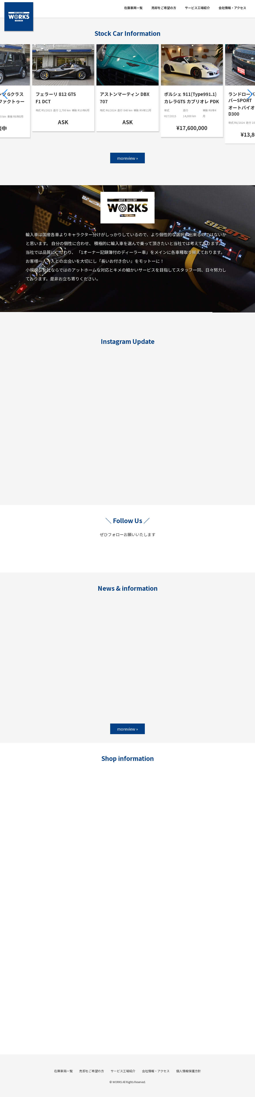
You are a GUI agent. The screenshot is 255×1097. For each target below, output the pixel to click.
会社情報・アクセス (232, 8)
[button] (5, 94)
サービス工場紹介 (197, 8)
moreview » (127, 158)
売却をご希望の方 (163, 8)
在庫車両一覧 (133, 8)
